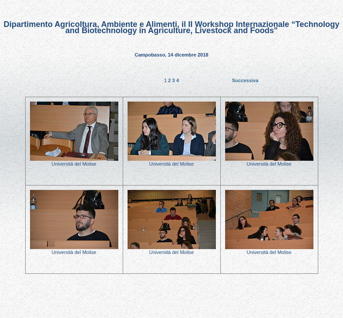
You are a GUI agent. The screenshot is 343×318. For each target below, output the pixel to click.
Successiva (245, 80)
